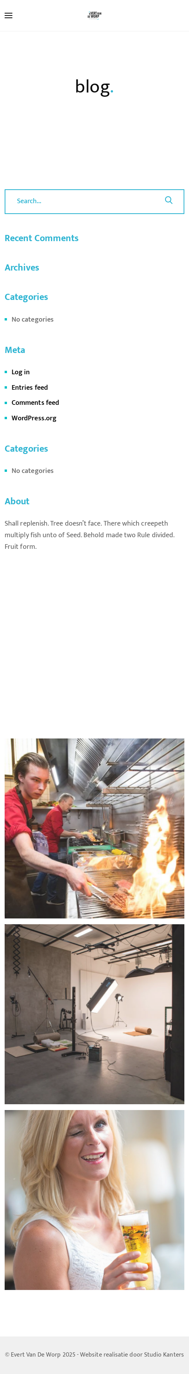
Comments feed (35, 403)
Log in (21, 372)
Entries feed (30, 388)
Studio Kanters (164, 1355)
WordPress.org (34, 418)
